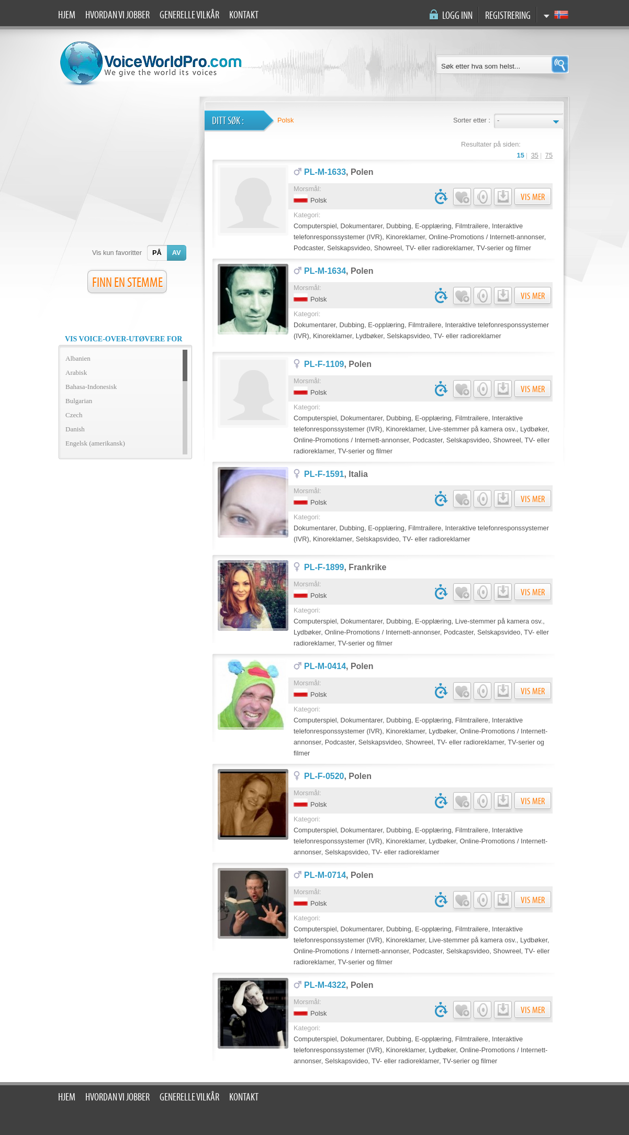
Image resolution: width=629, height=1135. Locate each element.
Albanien (78, 358)
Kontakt (244, 15)
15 (520, 155)
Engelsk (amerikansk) (95, 443)
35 (534, 155)
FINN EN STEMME (127, 282)
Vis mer (533, 197)
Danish (75, 429)
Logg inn (457, 16)
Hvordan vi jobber (117, 15)
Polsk (285, 120)
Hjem (66, 15)
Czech (73, 415)
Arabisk (76, 372)
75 (549, 155)
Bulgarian (78, 401)
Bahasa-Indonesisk (91, 387)
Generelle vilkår (189, 15)
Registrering (508, 16)
